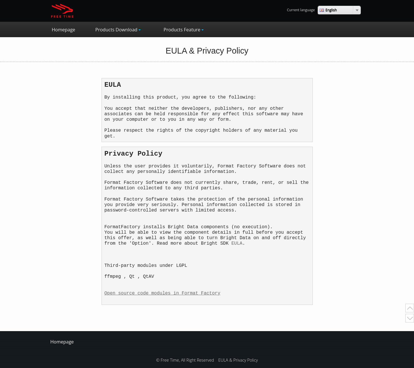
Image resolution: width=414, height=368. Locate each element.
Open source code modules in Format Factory (162, 293)
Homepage (63, 30)
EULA (236, 243)
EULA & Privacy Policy (238, 360)
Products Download (116, 30)
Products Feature (182, 30)
